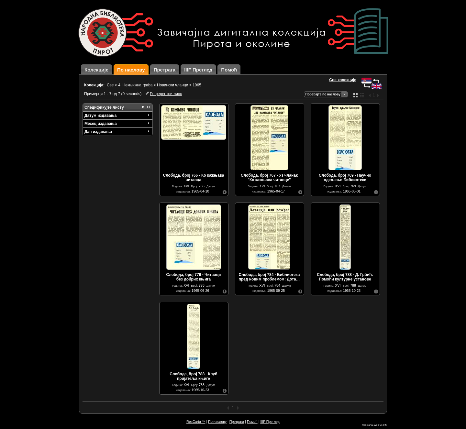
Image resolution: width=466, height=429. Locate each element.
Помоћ (229, 69)
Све (110, 85)
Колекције (96, 69)
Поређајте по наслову (322, 94)
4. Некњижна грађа (135, 85)
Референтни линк (166, 94)
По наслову (131, 69)
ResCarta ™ (195, 422)
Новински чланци (172, 85)
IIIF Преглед (198, 69)
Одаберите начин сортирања (344, 94)
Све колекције (342, 80)
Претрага (165, 69)
